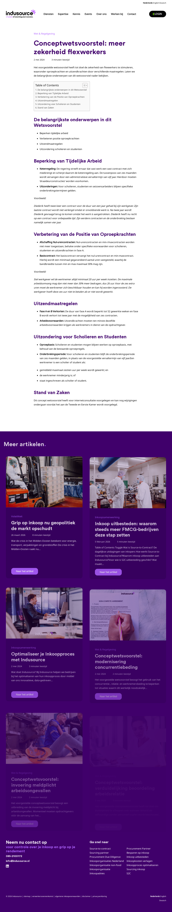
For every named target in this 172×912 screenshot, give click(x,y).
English (156, 3)
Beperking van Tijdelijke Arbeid (53, 93)
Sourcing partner (99, 852)
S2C (129, 873)
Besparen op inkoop (138, 852)
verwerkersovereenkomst (42, 896)
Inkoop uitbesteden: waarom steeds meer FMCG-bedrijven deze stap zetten (127, 537)
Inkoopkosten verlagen (140, 861)
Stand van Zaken (46, 107)
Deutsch (162, 3)
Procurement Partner (139, 848)
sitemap (27, 896)
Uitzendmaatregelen (48, 100)
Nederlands (148, 3)
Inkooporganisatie (100, 869)
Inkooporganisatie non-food (105, 865)
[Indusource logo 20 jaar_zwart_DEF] (21, 13)
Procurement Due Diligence (105, 856)
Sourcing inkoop (136, 869)
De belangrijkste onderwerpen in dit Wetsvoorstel (62, 89)
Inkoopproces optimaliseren (142, 865)
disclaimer (86, 896)
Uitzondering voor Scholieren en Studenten (59, 104)
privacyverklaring (100, 896)
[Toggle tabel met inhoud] (83, 85)
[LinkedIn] (7, 866)
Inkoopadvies (97, 873)
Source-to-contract (100, 848)
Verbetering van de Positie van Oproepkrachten (61, 96)
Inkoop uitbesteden (138, 856)
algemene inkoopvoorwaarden (67, 896)
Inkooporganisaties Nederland (107, 861)
